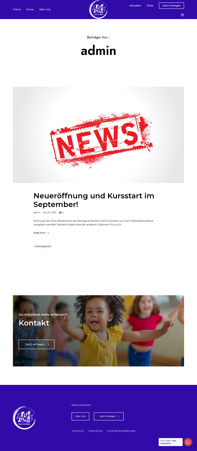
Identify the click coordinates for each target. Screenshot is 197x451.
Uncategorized (43, 246)
